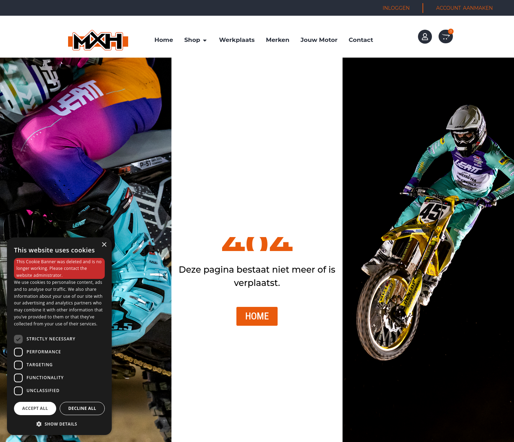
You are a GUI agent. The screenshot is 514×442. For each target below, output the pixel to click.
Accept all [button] (35, 408)
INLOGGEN (396, 8)
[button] (59, 424)
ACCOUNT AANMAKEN (464, 8)
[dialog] (59, 336)
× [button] (104, 245)
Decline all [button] (82, 408)
